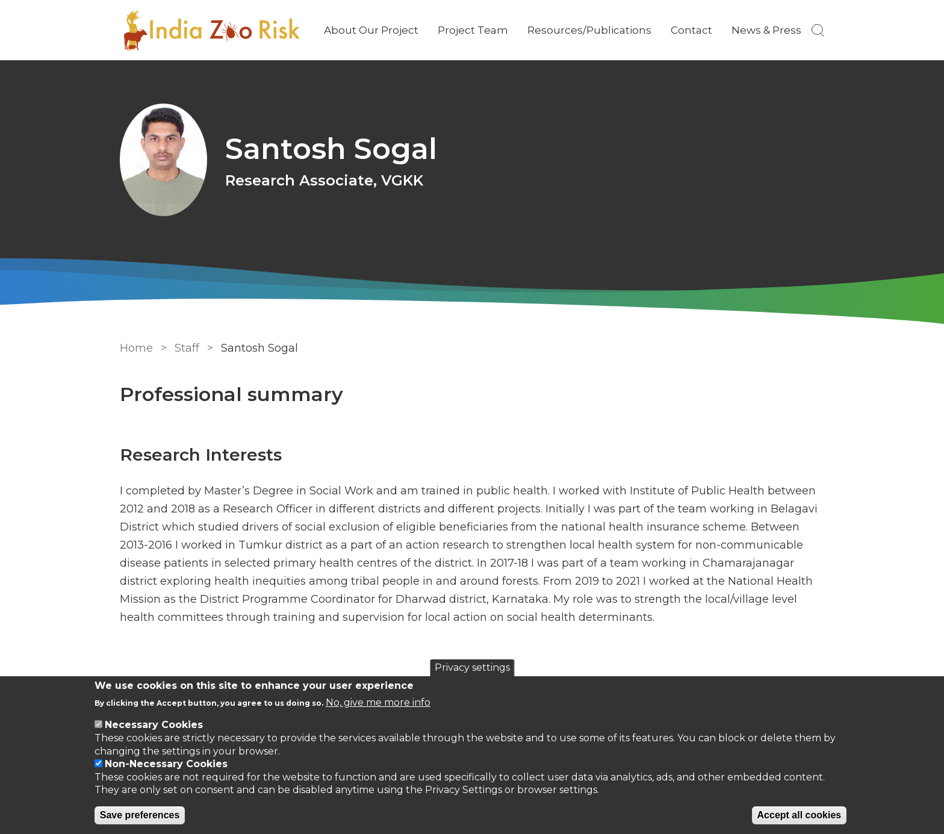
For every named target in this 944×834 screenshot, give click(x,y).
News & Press (766, 30)
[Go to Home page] (211, 30)
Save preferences (140, 815)
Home (136, 348)
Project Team (473, 30)
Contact (691, 30)
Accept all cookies (799, 815)
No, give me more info (378, 702)
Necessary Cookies (154, 724)
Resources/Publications (589, 30)
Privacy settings (472, 667)
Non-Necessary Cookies (166, 764)
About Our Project (371, 30)
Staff (187, 348)
